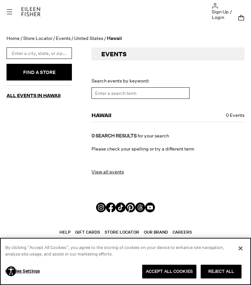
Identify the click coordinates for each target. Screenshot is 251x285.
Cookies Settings (22, 271)
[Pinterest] (130, 204)
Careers (182, 229)
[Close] (240, 248)
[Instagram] (101, 204)
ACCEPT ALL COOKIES (169, 271)
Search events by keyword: (120, 78)
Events (63, 36)
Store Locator (37, 36)
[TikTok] (121, 204)
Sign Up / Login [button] (222, 14)
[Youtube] (150, 204)
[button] (215, 5)
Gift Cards (87, 229)
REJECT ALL (221, 271)
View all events (108, 169)
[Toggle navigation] (14, 11)
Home (13, 36)
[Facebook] (111, 204)
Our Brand (156, 229)
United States (88, 36)
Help (65, 229)
